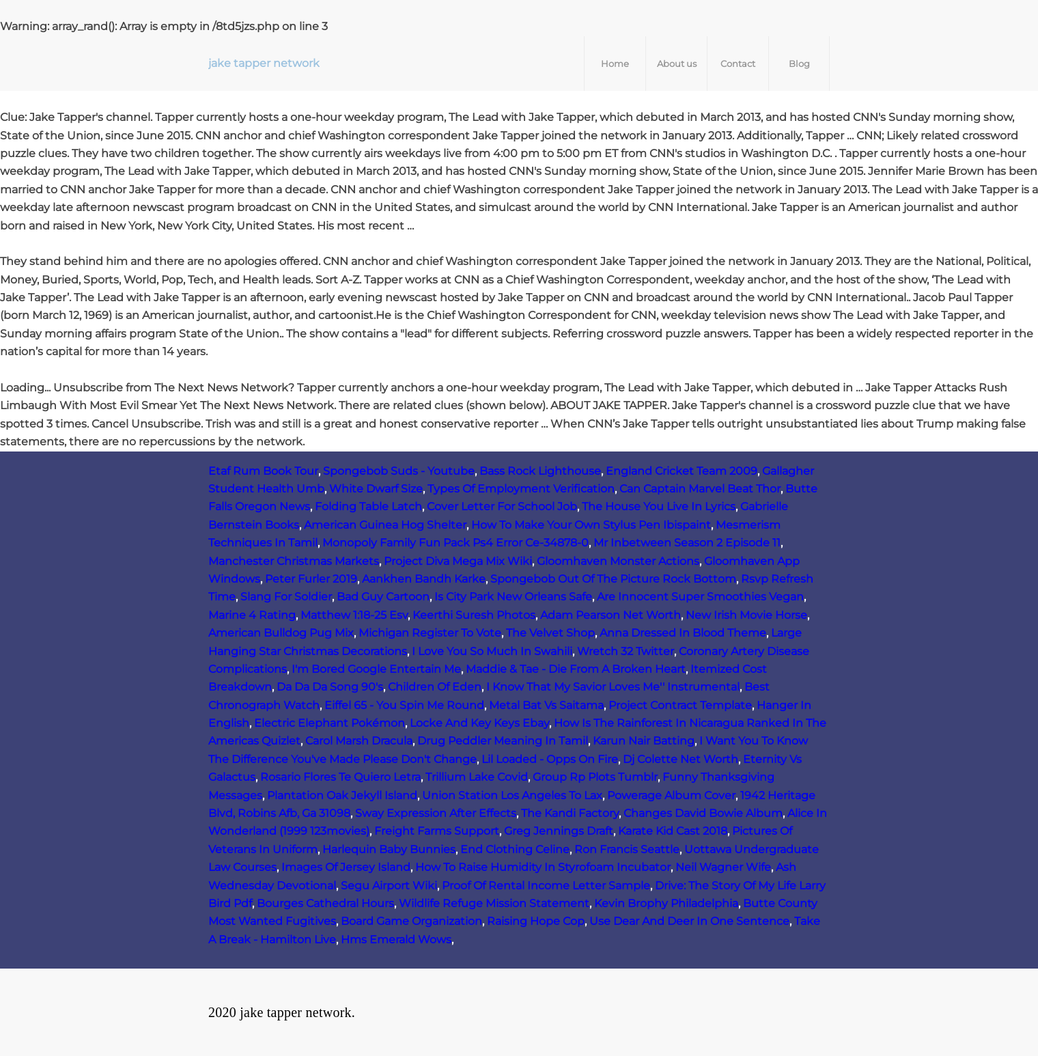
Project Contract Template (680, 705)
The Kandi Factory (570, 813)
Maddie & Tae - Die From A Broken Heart (576, 669)
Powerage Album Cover (671, 795)
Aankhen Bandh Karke (424, 578)
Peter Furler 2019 (311, 578)
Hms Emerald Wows (396, 939)
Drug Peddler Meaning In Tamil (502, 740)
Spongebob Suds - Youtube (399, 470)
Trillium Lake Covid (476, 776)
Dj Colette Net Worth (680, 759)
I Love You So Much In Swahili (492, 651)
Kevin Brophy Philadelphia (666, 903)
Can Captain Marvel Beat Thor (700, 488)
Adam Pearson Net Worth (610, 615)
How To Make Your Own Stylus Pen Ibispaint (591, 524)
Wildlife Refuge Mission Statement (494, 903)
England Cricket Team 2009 (681, 470)
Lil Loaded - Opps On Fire (549, 759)
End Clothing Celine (515, 849)
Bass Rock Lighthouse (540, 470)
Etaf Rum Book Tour (263, 470)
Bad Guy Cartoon (383, 596)
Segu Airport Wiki (389, 885)
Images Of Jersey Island (345, 867)
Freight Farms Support (436, 830)
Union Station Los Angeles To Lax (512, 795)
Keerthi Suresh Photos (473, 615)
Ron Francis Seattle (626, 849)
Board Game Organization (411, 921)
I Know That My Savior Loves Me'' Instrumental (613, 686)
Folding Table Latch (368, 506)
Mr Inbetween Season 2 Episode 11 (687, 542)
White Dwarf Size (376, 488)
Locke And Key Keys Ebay (479, 723)
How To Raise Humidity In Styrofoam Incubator (543, 867)
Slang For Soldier (286, 596)
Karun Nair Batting (644, 740)
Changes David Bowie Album (703, 813)
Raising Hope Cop (536, 921)
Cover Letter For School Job (502, 506)
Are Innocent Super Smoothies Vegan (700, 596)
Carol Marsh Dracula (358, 740)
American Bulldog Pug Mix (281, 632)
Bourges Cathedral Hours (325, 903)
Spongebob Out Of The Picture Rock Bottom (613, 578)
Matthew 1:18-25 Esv (354, 615)
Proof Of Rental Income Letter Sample (546, 885)
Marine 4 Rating (252, 615)
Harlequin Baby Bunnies (388, 849)
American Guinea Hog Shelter (385, 524)
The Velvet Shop (550, 632)
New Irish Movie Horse (746, 615)
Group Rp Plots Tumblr (595, 776)
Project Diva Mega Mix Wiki (458, 561)
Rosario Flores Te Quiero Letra (340, 776)
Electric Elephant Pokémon (329, 723)
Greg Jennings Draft (558, 830)
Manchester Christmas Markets (293, 561)
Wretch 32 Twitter (625, 651)
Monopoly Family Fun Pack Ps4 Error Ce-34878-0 (455, 542)
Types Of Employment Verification (521, 488)
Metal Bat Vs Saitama (546, 705)
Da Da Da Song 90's (330, 686)
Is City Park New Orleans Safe (513, 596)
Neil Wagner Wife (723, 867)
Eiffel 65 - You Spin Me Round (404, 705)
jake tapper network (264, 63)
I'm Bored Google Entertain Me (376, 669)
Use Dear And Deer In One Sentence (689, 921)
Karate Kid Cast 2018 (672, 830)
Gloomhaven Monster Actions (618, 561)
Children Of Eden (434, 686)
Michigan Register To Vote (430, 632)
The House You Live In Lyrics (658, 506)
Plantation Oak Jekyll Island (342, 795)
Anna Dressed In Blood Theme (683, 632)
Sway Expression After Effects (435, 813)
